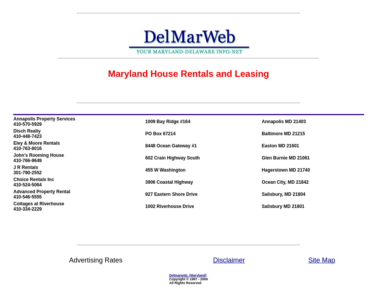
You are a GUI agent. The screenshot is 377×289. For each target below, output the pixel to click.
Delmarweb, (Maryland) (188, 275)
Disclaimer (229, 260)
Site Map (321, 260)
